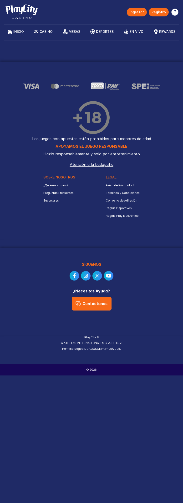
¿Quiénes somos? (55, 185)
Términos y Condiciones (123, 193)
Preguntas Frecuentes (58, 193)
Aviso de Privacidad (120, 185)
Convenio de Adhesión (121, 200)
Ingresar (137, 12)
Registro (159, 12)
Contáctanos (91, 303)
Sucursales (51, 200)
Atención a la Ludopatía (91, 164)
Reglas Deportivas (119, 208)
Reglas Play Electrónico (122, 215)
